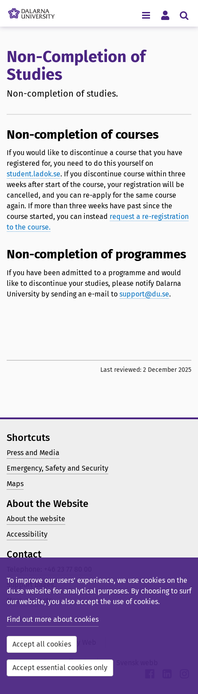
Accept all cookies (41, 644)
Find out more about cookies (53, 619)
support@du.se (144, 294)
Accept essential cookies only (59, 667)
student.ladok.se (33, 174)
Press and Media (33, 452)
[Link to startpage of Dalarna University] (31, 11)
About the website (36, 519)
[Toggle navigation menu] (146, 15)
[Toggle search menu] (184, 15)
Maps (15, 484)
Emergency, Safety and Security (57, 468)
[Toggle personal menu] (165, 15)
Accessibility (27, 534)
